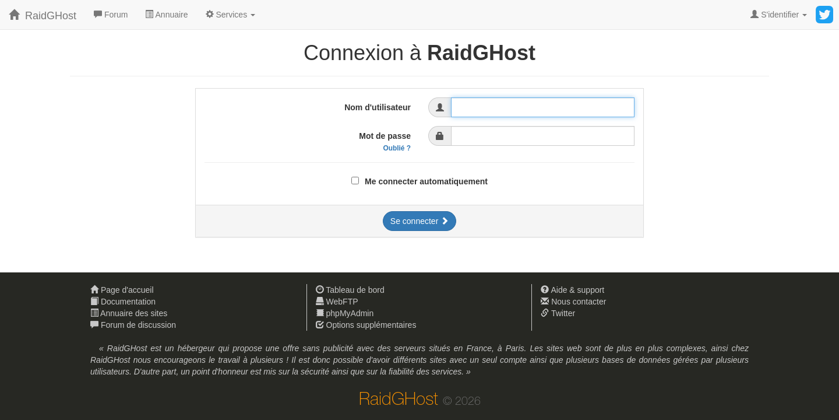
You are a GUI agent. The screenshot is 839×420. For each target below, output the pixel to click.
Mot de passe (385, 141)
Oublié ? (397, 148)
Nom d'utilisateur (377, 107)
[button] (230, 14)
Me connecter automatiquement (426, 181)
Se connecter (419, 221)
